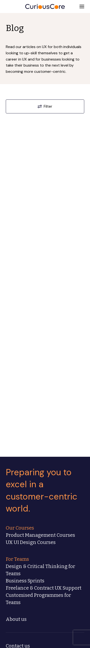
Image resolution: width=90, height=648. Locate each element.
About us (16, 619)
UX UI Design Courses (31, 542)
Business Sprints (25, 581)
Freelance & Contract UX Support (43, 588)
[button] (81, 6)
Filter (45, 106)
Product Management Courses (40, 535)
